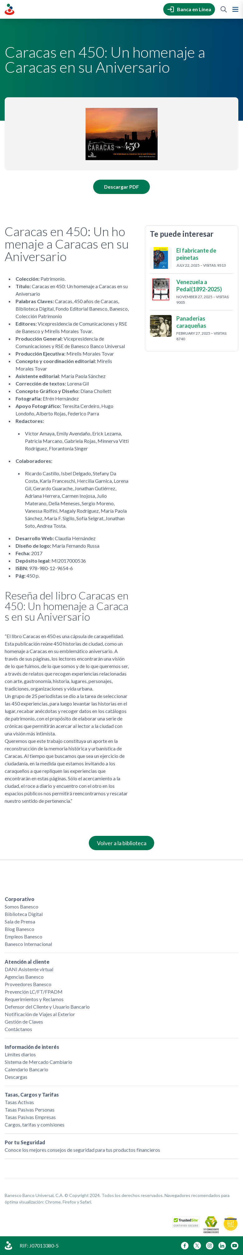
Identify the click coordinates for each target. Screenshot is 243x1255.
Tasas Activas (19, 1102)
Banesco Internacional (28, 944)
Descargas (16, 1077)
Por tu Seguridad (25, 1142)
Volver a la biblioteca (121, 843)
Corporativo (19, 899)
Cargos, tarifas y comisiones (34, 1124)
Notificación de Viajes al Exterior (40, 1014)
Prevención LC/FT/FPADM (34, 992)
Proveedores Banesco (28, 984)
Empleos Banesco (23, 936)
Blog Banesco (19, 929)
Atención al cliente (27, 962)
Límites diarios (20, 1054)
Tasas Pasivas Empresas (30, 1117)
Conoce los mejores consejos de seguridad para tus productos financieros (82, 1150)
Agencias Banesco (24, 977)
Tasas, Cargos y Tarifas (32, 1095)
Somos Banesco (21, 906)
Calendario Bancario (26, 1069)
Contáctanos (18, 1029)
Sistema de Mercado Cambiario (38, 1062)
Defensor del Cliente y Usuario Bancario (47, 1007)
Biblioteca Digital (24, 914)
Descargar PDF (121, 187)
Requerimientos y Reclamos (34, 999)
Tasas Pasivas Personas (30, 1109)
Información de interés (32, 1047)
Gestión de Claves (24, 1022)
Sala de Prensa (20, 921)
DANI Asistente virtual (29, 969)
